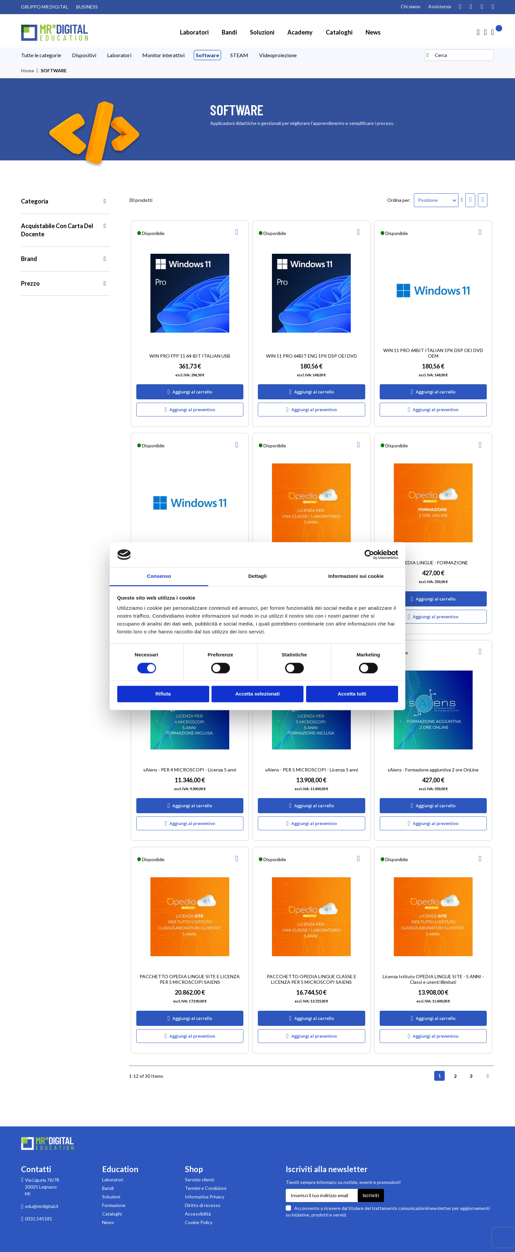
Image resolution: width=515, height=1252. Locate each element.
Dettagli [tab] (257, 576)
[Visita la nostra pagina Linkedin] (493, 7)
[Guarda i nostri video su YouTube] (471, 7)
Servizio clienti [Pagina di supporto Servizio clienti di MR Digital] (199, 1179)
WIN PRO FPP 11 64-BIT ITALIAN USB (189, 356)
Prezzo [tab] (30, 283)
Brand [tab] (29, 258)
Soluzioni (111, 1196)
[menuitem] (194, 32)
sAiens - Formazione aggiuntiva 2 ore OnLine (433, 769)
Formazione (113, 1205)
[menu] (221, 55)
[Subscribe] (371, 1195)
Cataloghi (112, 1214)
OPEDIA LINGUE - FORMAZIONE (433, 562)
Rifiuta (163, 694)
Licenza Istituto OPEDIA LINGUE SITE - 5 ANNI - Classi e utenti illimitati (433, 979)
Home (27, 70)
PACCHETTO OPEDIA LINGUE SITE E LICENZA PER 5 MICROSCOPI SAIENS (190, 979)
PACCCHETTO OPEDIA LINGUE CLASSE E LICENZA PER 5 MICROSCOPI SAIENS (311, 979)
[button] (237, 232)
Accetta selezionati (257, 694)
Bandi (108, 1188)
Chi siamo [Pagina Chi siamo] (410, 6)
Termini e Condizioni (205, 1188)
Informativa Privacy (204, 1196)
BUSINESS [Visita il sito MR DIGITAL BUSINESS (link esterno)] (87, 7)
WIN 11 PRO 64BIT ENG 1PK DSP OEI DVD (311, 356)
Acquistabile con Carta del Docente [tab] (57, 230)
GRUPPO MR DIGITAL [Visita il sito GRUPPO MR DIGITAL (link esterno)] (44, 7)
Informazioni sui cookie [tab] (356, 576)
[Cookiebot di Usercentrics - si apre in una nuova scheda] (369, 554)
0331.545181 (38, 1218)
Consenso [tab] (159, 576)
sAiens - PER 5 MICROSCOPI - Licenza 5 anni (311, 769)
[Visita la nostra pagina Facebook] (482, 7)
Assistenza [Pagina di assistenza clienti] (439, 6)
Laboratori (112, 1179)
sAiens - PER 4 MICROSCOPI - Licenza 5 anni (189, 769)
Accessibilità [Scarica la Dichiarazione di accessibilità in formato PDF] (198, 1214)
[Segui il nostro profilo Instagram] (460, 7)
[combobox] (459, 55)
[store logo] (54, 32)
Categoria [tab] (34, 201)
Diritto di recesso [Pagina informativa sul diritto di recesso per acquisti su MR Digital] (202, 1205)
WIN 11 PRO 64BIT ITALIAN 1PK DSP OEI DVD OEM (433, 353)
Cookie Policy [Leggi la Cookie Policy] (199, 1222)
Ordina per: (399, 200)
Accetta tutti (352, 694)
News (108, 1222)
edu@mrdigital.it (41, 1206)
